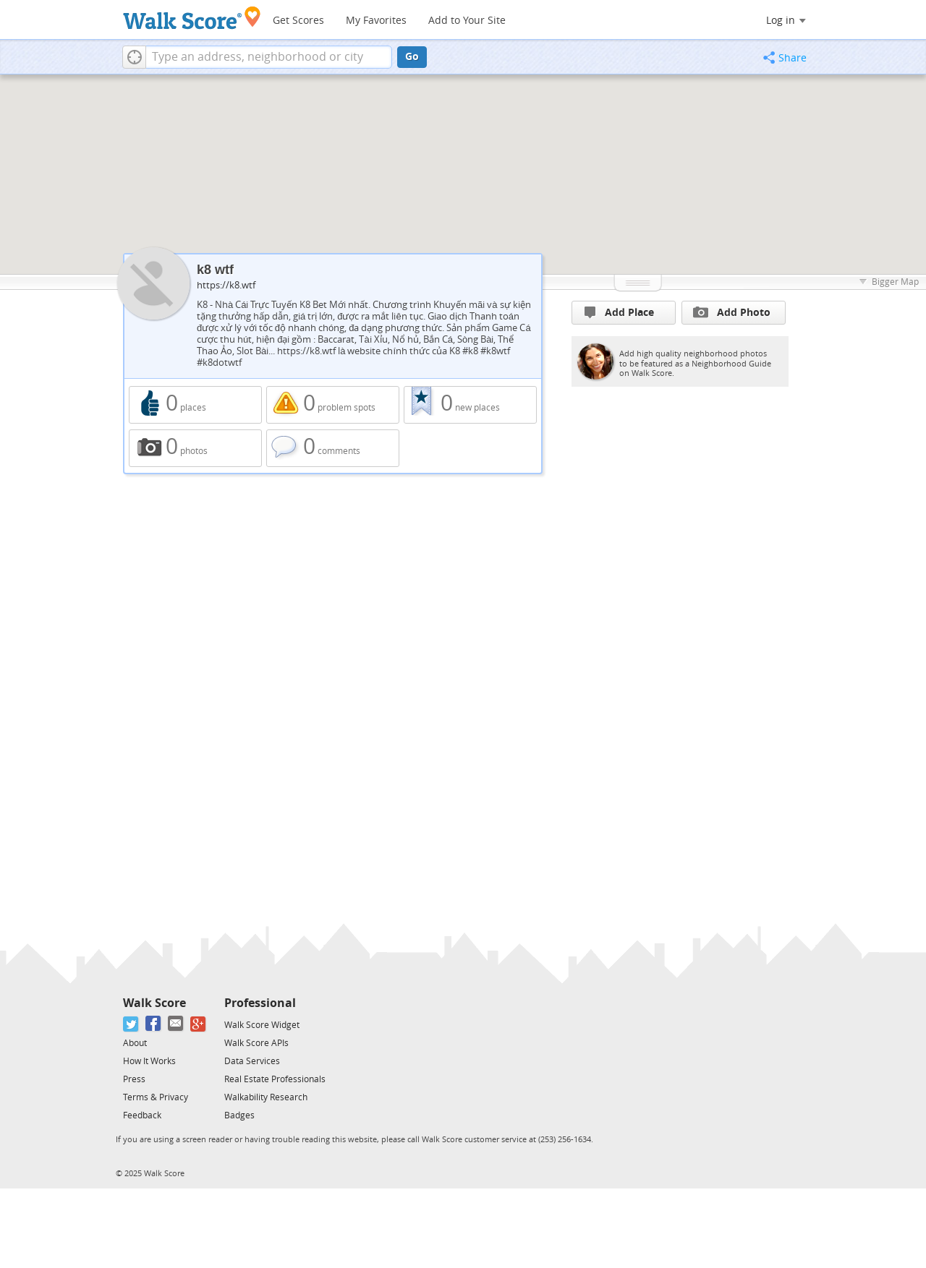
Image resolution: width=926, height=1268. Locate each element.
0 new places (470, 405)
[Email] (176, 1024)
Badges (239, 1115)
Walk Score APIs (256, 1043)
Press (134, 1079)
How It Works (149, 1061)
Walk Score (154, 1003)
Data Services (252, 1061)
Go (412, 57)
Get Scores (298, 20)
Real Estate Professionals (275, 1079)
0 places (195, 405)
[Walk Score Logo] (192, 18)
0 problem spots (333, 405)
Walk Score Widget (262, 1025)
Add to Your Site (467, 20)
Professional (260, 1003)
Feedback (142, 1115)
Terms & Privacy (155, 1097)
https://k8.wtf (226, 285)
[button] (134, 57)
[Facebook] (153, 1024)
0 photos (195, 448)
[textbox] (268, 57)
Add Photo (731, 312)
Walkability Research (265, 1097)
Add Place (619, 313)
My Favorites (376, 20)
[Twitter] (131, 1024)
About (135, 1043)
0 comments (333, 448)
